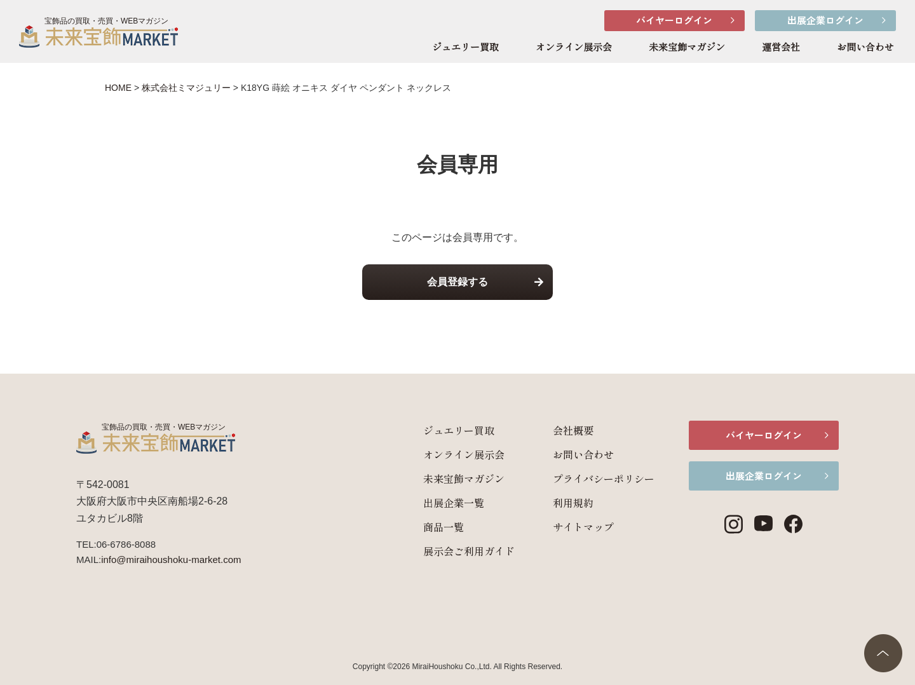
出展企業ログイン (825, 20)
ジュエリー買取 (465, 48)
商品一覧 (441, 526)
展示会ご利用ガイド (466, 551)
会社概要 (570, 430)
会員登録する (457, 281)
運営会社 (781, 48)
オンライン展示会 (574, 48)
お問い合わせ (865, 48)
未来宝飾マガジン (687, 48)
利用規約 (570, 502)
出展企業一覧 (451, 502)
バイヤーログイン (674, 20)
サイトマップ (580, 526)
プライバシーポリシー (601, 478)
